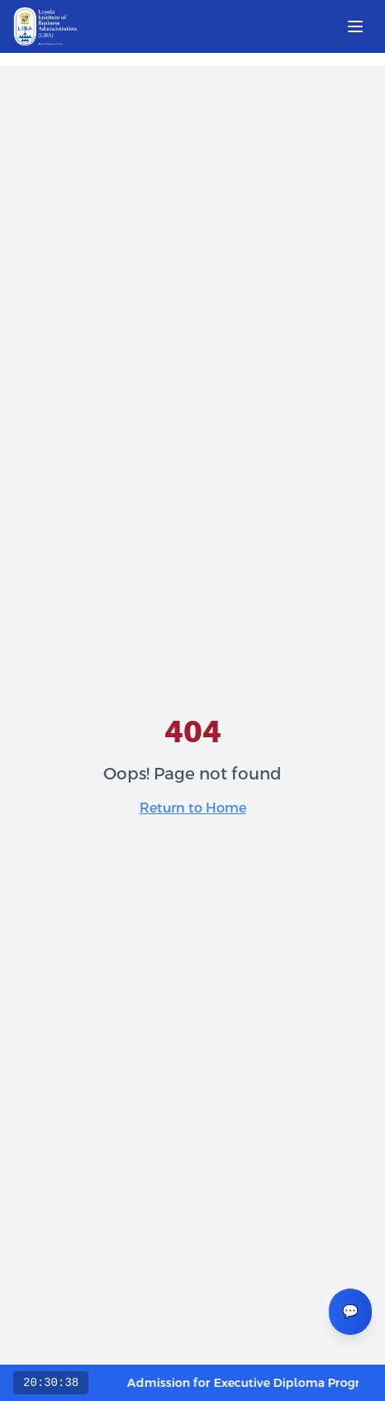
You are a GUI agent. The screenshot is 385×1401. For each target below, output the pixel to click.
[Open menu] (355, 26)
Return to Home (193, 808)
